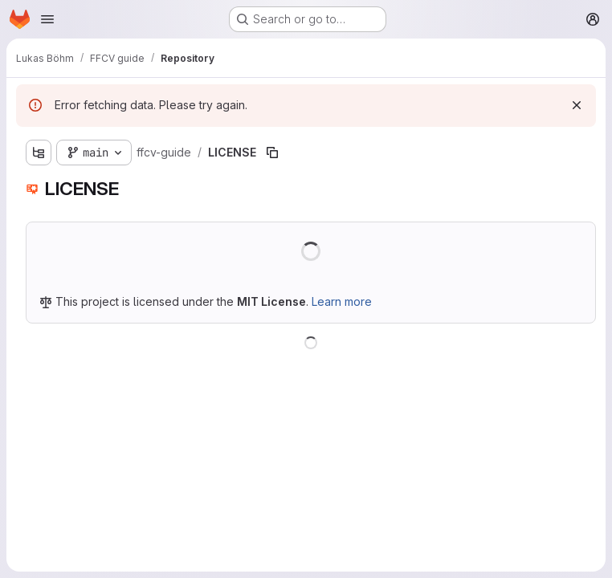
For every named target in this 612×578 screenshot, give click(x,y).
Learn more (342, 301)
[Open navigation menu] (47, 19)
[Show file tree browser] (38, 152)
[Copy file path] (272, 152)
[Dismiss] (576, 105)
